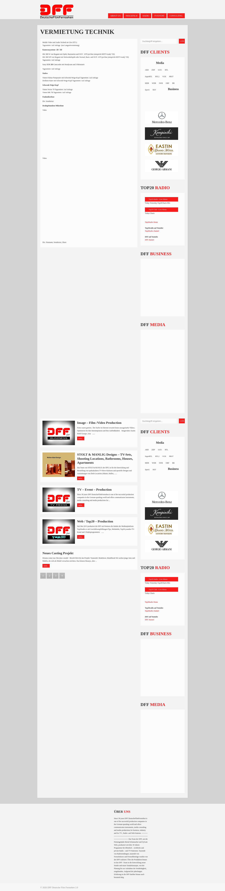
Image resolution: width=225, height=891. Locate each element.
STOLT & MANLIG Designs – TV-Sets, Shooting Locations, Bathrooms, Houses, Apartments (105, 458)
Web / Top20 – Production (95, 521)
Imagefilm (131, 16)
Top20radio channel (152, 231)
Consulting (176, 16)
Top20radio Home (151, 222)
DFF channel (149, 240)
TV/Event (159, 16)
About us (115, 16)
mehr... (80, 438)
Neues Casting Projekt (57, 553)
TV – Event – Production (94, 489)
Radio (146, 16)
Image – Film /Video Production (99, 423)
